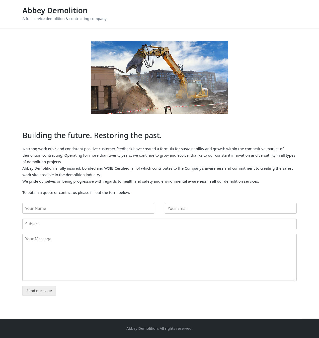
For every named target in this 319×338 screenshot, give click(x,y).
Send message (39, 290)
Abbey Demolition (54, 10)
